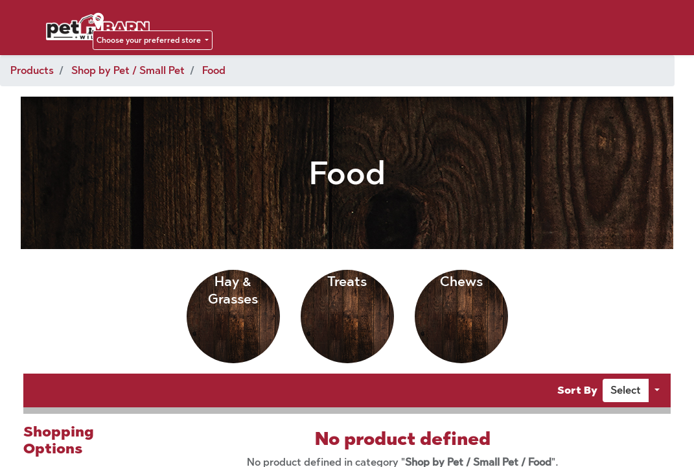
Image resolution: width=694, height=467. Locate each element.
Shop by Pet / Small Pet (128, 70)
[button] (626, 390)
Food (214, 70)
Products (32, 70)
